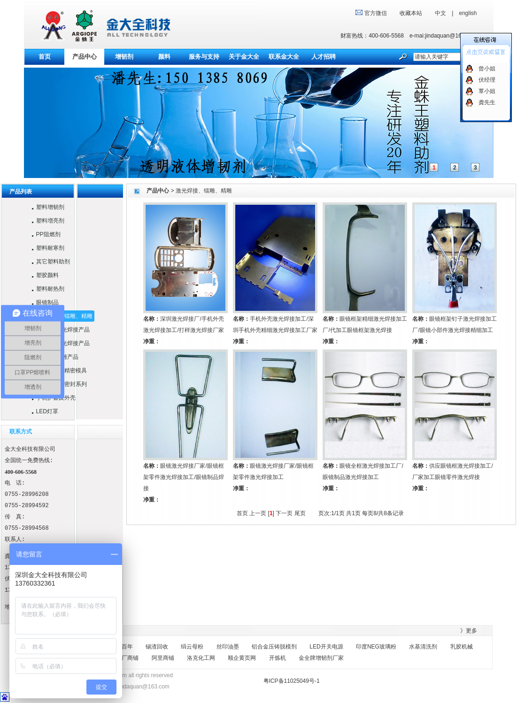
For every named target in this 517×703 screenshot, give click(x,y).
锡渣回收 (157, 646)
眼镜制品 (43, 302)
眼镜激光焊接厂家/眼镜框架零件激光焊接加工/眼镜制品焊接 (183, 477)
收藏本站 (411, 13)
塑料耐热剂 (46, 289)
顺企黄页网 (242, 658)
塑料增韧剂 (46, 207)
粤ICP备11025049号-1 (291, 681)
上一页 (257, 513)
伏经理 (486, 80)
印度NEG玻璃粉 (376, 646)
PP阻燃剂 (44, 234)
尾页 (300, 513)
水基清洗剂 (423, 646)
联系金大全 (284, 56)
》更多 (468, 630)
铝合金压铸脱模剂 (274, 646)
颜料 (164, 56)
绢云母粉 (192, 646)
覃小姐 (486, 91)
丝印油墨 (227, 646)
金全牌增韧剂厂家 (321, 658)
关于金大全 (244, 56)
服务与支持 (204, 56)
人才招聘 (323, 56)
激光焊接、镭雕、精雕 (204, 190)
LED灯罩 (43, 411)
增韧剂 (124, 56)
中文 (440, 13)
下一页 (284, 513)
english (468, 13)
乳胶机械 (461, 646)
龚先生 (486, 102)
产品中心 (158, 190)
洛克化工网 (201, 658)
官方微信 (376, 13)
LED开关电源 (326, 646)
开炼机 (277, 658)
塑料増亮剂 (46, 220)
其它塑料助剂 (49, 261)
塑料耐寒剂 (46, 248)
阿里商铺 (163, 658)
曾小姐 (486, 68)
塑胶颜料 (43, 275)
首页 (45, 56)
